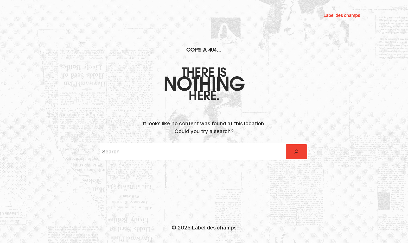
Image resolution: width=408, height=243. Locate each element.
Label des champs (341, 15)
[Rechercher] (296, 151)
